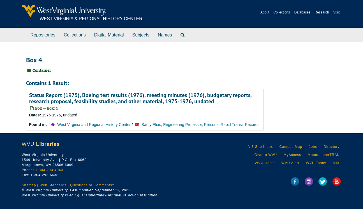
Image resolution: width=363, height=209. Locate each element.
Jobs (313, 147)
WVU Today (316, 163)
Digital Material (109, 35)
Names (165, 35)
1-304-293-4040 (49, 170)
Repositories (43, 35)
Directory (331, 147)
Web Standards (53, 185)
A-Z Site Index (260, 147)
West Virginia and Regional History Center (94, 124)
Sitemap (29, 185)
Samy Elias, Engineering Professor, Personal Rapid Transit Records (201, 124)
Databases (302, 12)
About (264, 12)
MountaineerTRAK (324, 155)
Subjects (140, 35)
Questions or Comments (91, 185)
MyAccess (292, 155)
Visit (336, 12)
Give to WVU (266, 155)
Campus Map (290, 147)
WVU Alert (290, 163)
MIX (336, 163)
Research (322, 12)
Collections (282, 12)
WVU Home (265, 163)
